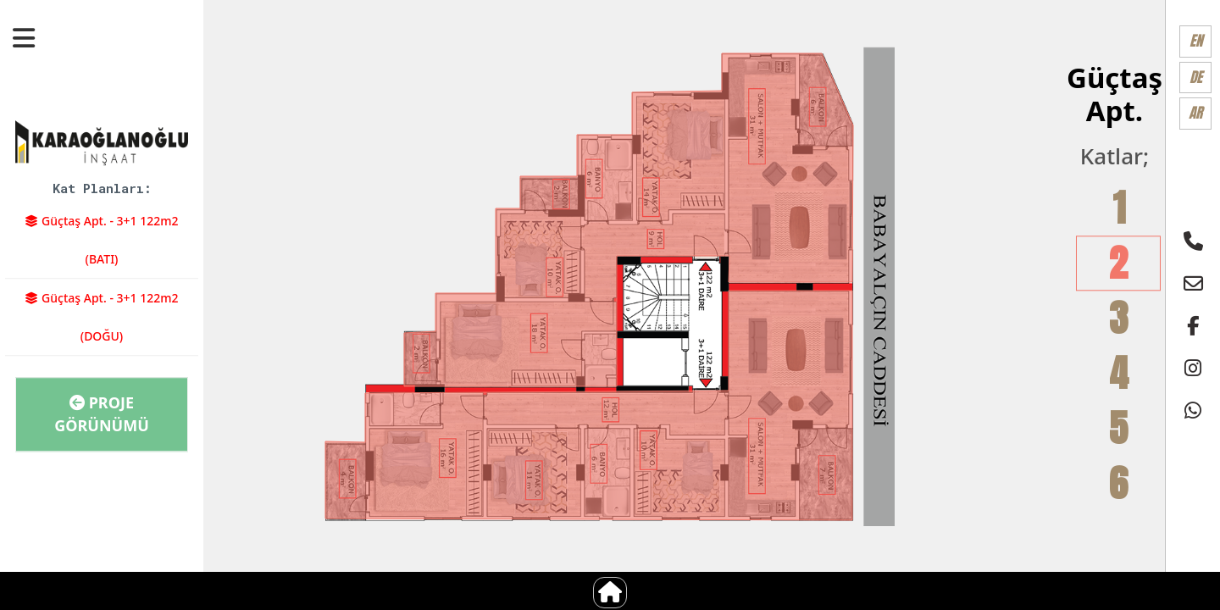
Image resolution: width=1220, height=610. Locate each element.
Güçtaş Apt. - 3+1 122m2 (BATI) (101, 240)
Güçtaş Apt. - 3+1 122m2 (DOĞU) (101, 317)
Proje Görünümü (101, 413)
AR (1195, 113)
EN (1196, 41)
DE (1196, 77)
